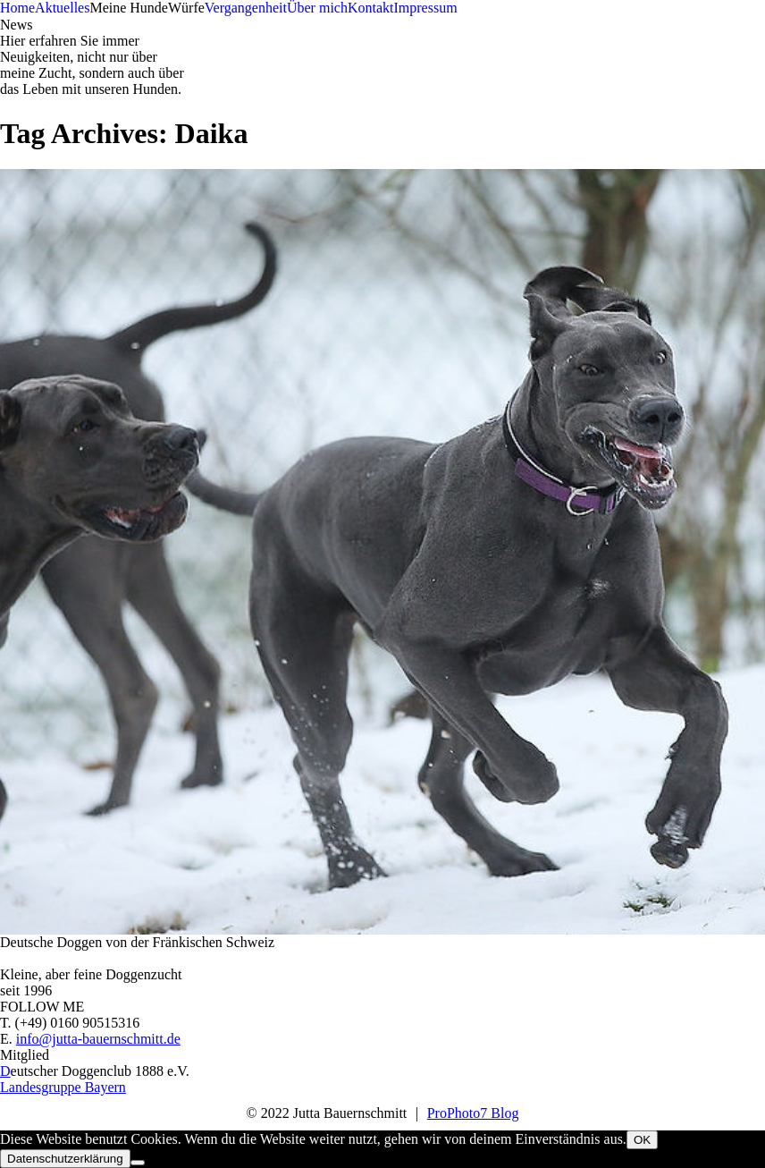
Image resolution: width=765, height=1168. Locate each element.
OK (642, 1140)
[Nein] (137, 1162)
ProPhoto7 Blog (473, 1113)
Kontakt (371, 7)
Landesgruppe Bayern (63, 1087)
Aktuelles (62, 7)
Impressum (425, 7)
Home (17, 7)
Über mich (317, 7)
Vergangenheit (246, 7)
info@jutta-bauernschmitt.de (98, 1038)
